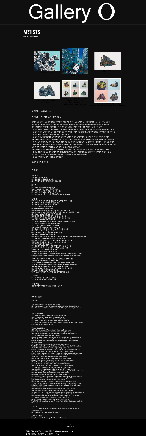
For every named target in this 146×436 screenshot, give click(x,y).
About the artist (34, 36)
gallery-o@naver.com (63, 431)
